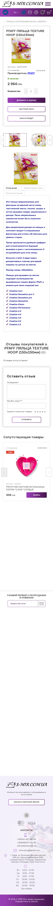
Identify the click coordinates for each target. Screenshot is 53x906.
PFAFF (31, 73)
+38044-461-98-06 (26, 839)
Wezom (34, 901)
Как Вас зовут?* (14, 401)
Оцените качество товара (19, 412)
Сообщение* (13, 382)
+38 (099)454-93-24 (26, 846)
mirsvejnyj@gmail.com (29, 850)
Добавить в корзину (26, 100)
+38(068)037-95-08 (26, 842)
